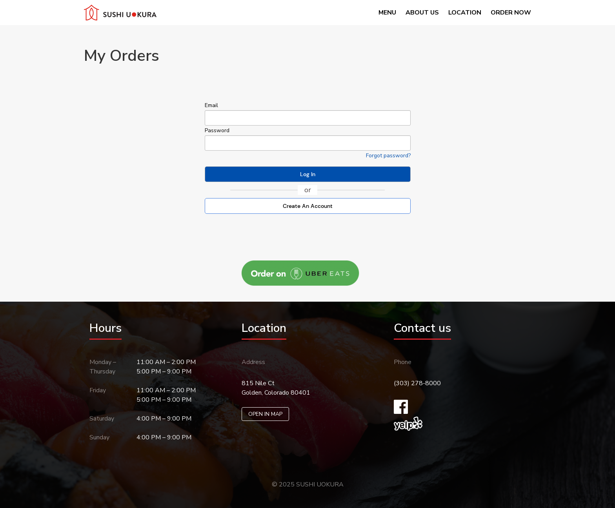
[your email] (308, 118)
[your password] (308, 143)
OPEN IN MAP (265, 414)
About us (422, 12)
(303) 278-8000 (417, 383)
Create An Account (308, 205)
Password (217, 130)
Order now (511, 12)
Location (464, 12)
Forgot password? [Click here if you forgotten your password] (388, 155)
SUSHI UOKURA (320, 484)
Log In (307, 174)
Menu (387, 12)
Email (211, 105)
